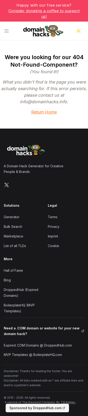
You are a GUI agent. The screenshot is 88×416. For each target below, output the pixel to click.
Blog (7, 280)
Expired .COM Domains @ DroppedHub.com (38, 345)
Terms (52, 217)
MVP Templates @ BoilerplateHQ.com (33, 355)
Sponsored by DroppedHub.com (37, 408)
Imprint (53, 236)
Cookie (53, 246)
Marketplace (13, 236)
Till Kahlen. (68, 402)
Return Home (44, 112)
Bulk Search (13, 227)
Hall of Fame (13, 270)
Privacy (53, 227)
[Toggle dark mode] (78, 31)
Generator (11, 217)
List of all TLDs (15, 246)
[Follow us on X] (6, 185)
